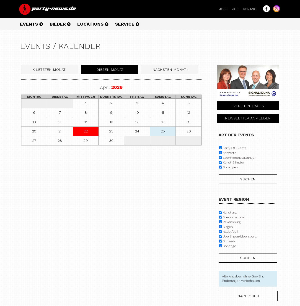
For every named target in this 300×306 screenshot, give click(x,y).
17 (137, 122)
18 (163, 122)
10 (137, 112)
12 (188, 112)
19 (188, 122)
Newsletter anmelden (248, 118)
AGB (237, 9)
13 (34, 122)
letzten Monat (50, 69)
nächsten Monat (169, 69)
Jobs (225, 9)
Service (127, 24)
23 (111, 131)
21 (60, 131)
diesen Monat (109, 69)
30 (111, 140)
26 (188, 131)
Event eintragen (247, 106)
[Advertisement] (111, 182)
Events (31, 24)
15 (85, 122)
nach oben (248, 296)
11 (163, 112)
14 (60, 122)
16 (111, 122)
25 (163, 131)
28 (60, 140)
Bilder (60, 24)
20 (34, 131)
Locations (92, 24)
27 (34, 140)
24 (137, 131)
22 (86, 131)
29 (85, 140)
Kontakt (252, 9)
